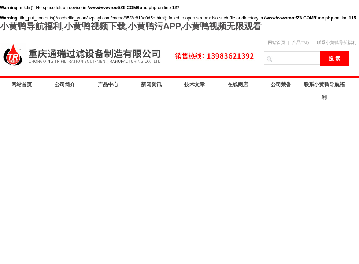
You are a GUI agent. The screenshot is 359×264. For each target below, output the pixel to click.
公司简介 (65, 84)
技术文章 (194, 84)
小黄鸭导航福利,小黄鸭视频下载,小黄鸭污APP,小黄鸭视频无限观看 (131, 26)
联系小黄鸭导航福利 (336, 42)
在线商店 (237, 84)
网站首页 (276, 42)
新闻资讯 (151, 84)
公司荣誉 (281, 84)
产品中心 (301, 42)
